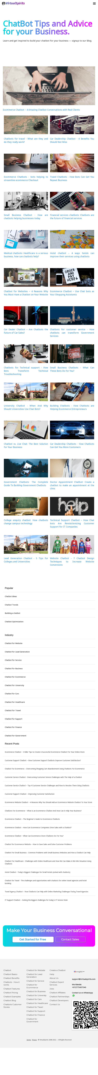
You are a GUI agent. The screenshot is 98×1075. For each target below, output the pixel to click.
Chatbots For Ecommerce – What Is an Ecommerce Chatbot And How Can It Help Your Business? (43, 811)
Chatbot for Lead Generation (17, 651)
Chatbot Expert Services (57, 983)
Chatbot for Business (14, 668)
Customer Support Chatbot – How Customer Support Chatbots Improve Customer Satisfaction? (43, 760)
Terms (28, 1040)
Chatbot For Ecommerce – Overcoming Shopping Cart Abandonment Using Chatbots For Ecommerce (45, 769)
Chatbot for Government (15, 735)
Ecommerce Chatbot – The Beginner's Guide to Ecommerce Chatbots (32, 819)
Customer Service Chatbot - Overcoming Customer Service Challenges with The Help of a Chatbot (43, 777)
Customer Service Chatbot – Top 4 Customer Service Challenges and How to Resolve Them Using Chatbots (47, 785)
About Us (54, 978)
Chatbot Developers (59, 1000)
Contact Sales (70, 939)
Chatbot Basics (10, 974)
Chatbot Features (11, 989)
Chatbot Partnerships (59, 996)
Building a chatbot (12, 613)
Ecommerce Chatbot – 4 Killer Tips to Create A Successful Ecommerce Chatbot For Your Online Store (45, 752)
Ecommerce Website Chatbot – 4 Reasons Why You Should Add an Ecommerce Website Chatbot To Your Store (48, 802)
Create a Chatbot (57, 970)
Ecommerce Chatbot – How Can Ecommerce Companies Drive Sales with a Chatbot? (38, 827)
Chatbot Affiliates (57, 992)
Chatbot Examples (12, 996)
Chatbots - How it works (11, 983)
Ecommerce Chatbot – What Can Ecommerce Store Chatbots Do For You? (34, 836)
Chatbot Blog (9, 1000)
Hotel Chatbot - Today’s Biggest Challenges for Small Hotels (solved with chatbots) (37, 872)
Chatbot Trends (11, 605)
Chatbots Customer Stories (12, 1005)
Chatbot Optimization (14, 621)
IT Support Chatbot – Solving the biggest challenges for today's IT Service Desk (36, 900)
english (79, 971)
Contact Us (55, 1004)
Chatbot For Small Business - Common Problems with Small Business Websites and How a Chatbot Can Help (48, 852)
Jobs (52, 989)
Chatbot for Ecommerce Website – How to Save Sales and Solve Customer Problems (38, 844)
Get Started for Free (33, 939)
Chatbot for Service (13, 660)
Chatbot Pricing (10, 992)
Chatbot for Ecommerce (15, 677)
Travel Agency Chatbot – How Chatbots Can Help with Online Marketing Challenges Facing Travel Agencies (46, 891)
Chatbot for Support (13, 719)
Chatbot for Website (13, 643)
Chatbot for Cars (12, 693)
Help (52, 974)
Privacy (34, 1040)
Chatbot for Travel (13, 710)
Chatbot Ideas (11, 596)
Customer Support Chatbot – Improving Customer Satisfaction (29, 794)
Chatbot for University (14, 685)
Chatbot (7, 970)
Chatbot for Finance (13, 727)
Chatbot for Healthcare (15, 702)
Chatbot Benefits (11, 978)
